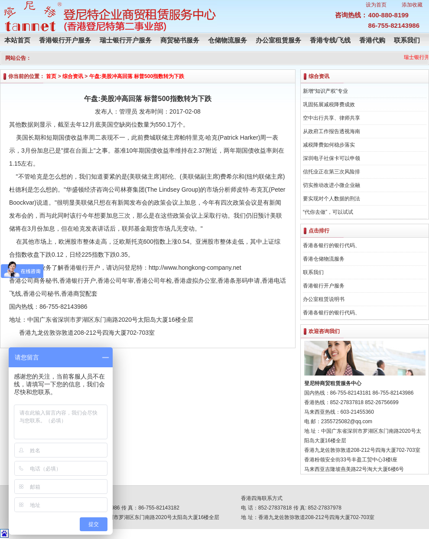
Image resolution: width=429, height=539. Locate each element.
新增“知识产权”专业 (325, 91)
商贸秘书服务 (179, 40)
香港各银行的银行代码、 (331, 245)
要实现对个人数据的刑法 (331, 199)
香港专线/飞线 (330, 40)
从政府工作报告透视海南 (331, 131)
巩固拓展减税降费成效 (329, 104)
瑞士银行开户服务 (126, 40)
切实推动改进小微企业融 (331, 185)
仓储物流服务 (227, 40)
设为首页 (376, 5)
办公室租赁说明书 (323, 299)
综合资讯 (72, 76)
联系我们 (407, 40)
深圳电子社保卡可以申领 (331, 158)
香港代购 (372, 40)
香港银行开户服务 (65, 40)
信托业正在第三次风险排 (331, 172)
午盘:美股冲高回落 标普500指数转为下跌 (136, 76)
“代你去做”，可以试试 (328, 212)
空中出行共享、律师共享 (331, 118)
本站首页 (17, 40)
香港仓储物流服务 (323, 259)
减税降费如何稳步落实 (329, 145)
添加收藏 (412, 5)
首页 (51, 76)
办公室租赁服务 (278, 40)
